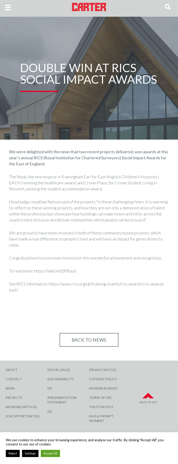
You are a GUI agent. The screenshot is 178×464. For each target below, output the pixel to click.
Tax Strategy (101, 407)
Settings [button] (30, 453)
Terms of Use (100, 398)
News (10, 388)
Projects (14, 398)
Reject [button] (13, 453)
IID (49, 411)
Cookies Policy (103, 379)
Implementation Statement (61, 400)
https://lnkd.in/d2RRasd (55, 270)
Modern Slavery (103, 388)
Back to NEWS (89, 339)
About (11, 370)
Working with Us (21, 407)
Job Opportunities (23, 416)
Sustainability (60, 379)
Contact (14, 379)
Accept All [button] (50, 453)
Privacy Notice (102, 370)
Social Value (58, 370)
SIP (49, 388)
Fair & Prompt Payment (101, 418)
